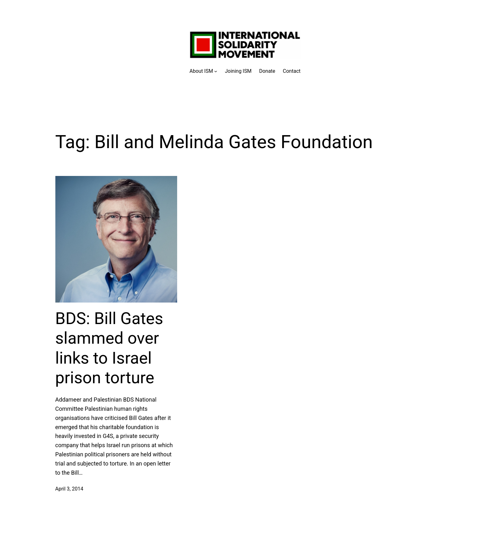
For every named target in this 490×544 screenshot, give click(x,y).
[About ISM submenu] (203, 71)
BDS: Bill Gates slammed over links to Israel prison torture (109, 348)
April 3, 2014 (69, 489)
